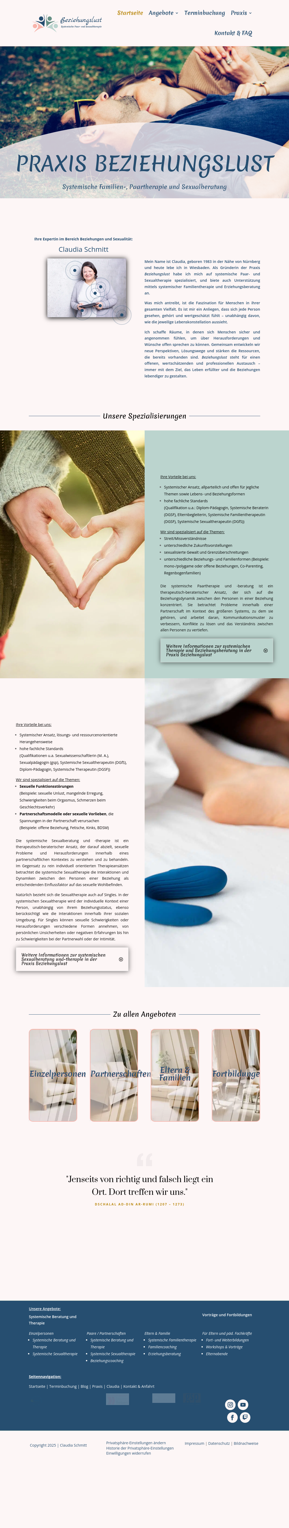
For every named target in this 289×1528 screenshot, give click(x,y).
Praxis (239, 13)
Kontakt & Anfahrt (138, 1386)
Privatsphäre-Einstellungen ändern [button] (136, 1442)
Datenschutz (219, 1443)
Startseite (130, 13)
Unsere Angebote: (45, 1308)
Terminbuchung (205, 13)
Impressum (194, 1443)
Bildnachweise (246, 1443)
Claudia (113, 1386)
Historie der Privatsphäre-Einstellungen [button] (140, 1448)
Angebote (161, 13)
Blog (84, 1386)
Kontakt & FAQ (233, 33)
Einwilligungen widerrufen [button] (128, 1453)
